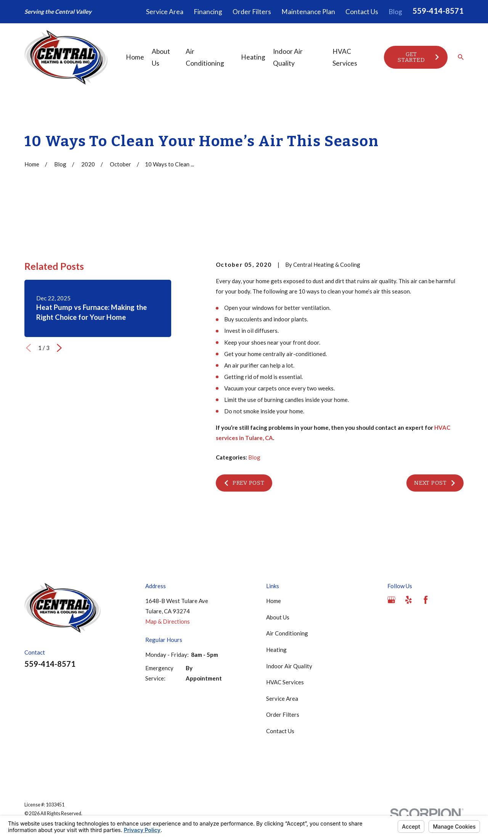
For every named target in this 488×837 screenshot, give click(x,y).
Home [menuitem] (135, 57)
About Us (277, 617)
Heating (276, 649)
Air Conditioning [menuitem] (205, 57)
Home (273, 600)
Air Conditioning (287, 633)
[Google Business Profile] (391, 600)
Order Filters (252, 12)
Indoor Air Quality (289, 666)
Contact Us (361, 12)
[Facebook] (426, 600)
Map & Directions (167, 621)
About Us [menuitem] (161, 57)
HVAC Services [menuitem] (344, 57)
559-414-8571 (438, 10)
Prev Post (244, 482)
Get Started (419, 57)
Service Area (164, 12)
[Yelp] (409, 600)
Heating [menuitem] (253, 57)
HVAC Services (285, 682)
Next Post (435, 482)
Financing (208, 12)
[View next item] (59, 348)
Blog (395, 12)
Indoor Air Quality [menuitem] (288, 57)
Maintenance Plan (308, 12)
